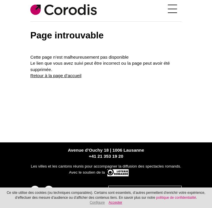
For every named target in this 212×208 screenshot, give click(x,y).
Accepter (115, 202)
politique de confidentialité (176, 198)
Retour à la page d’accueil (55, 75)
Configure (97, 202)
